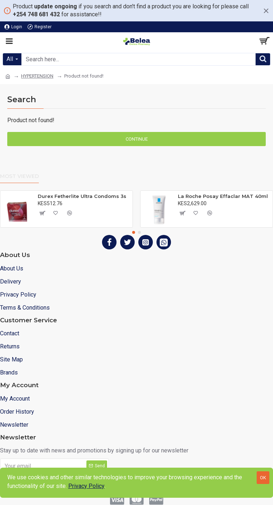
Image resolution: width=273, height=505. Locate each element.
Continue (137, 139)
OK (263, 477)
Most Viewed (19, 176)
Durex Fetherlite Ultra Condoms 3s (82, 196)
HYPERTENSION (37, 76)
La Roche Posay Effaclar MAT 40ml (223, 196)
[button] (133, 232)
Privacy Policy (86, 486)
